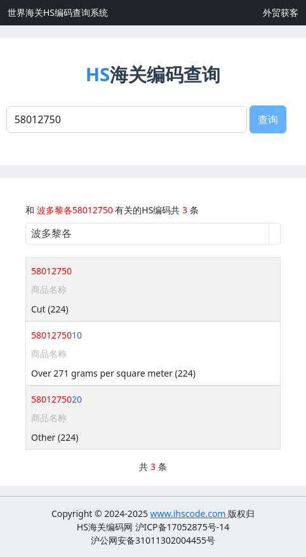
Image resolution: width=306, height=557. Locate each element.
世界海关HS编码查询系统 (58, 12)
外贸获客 (280, 12)
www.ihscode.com (189, 513)
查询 (268, 119)
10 (56, 335)
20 (56, 399)
